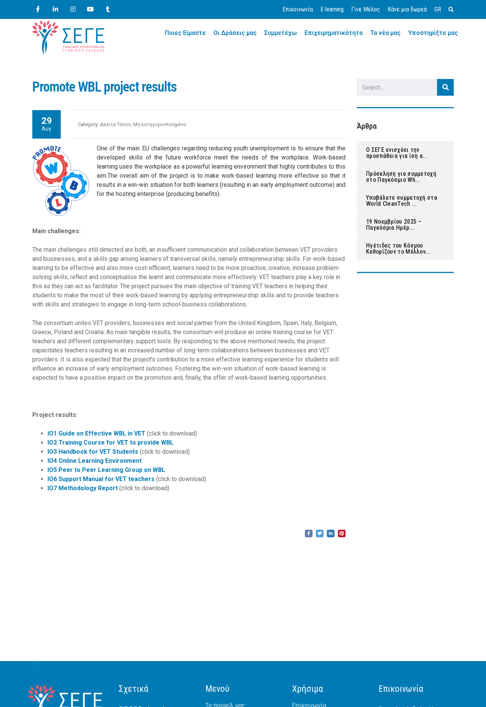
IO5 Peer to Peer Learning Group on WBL (106, 469)
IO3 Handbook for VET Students (92, 451)
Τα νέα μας (385, 32)
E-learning (332, 9)
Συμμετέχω (280, 32)
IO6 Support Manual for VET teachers (101, 479)
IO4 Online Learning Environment (94, 460)
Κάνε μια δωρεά (407, 9)
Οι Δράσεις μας (235, 32)
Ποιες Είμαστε (185, 32)
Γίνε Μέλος (365, 9)
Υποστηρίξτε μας (433, 32)
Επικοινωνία (297, 9)
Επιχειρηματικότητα (334, 32)
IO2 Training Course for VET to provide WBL (110, 442)
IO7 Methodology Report (82, 488)
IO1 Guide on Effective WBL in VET (96, 433)
